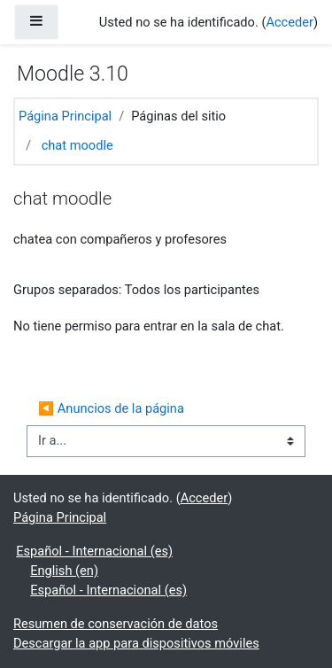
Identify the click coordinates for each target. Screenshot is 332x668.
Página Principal (65, 116)
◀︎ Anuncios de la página (111, 408)
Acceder (289, 22)
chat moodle (77, 145)
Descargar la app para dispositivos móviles (136, 643)
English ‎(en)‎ (64, 571)
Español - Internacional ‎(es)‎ (94, 551)
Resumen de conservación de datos (115, 624)
